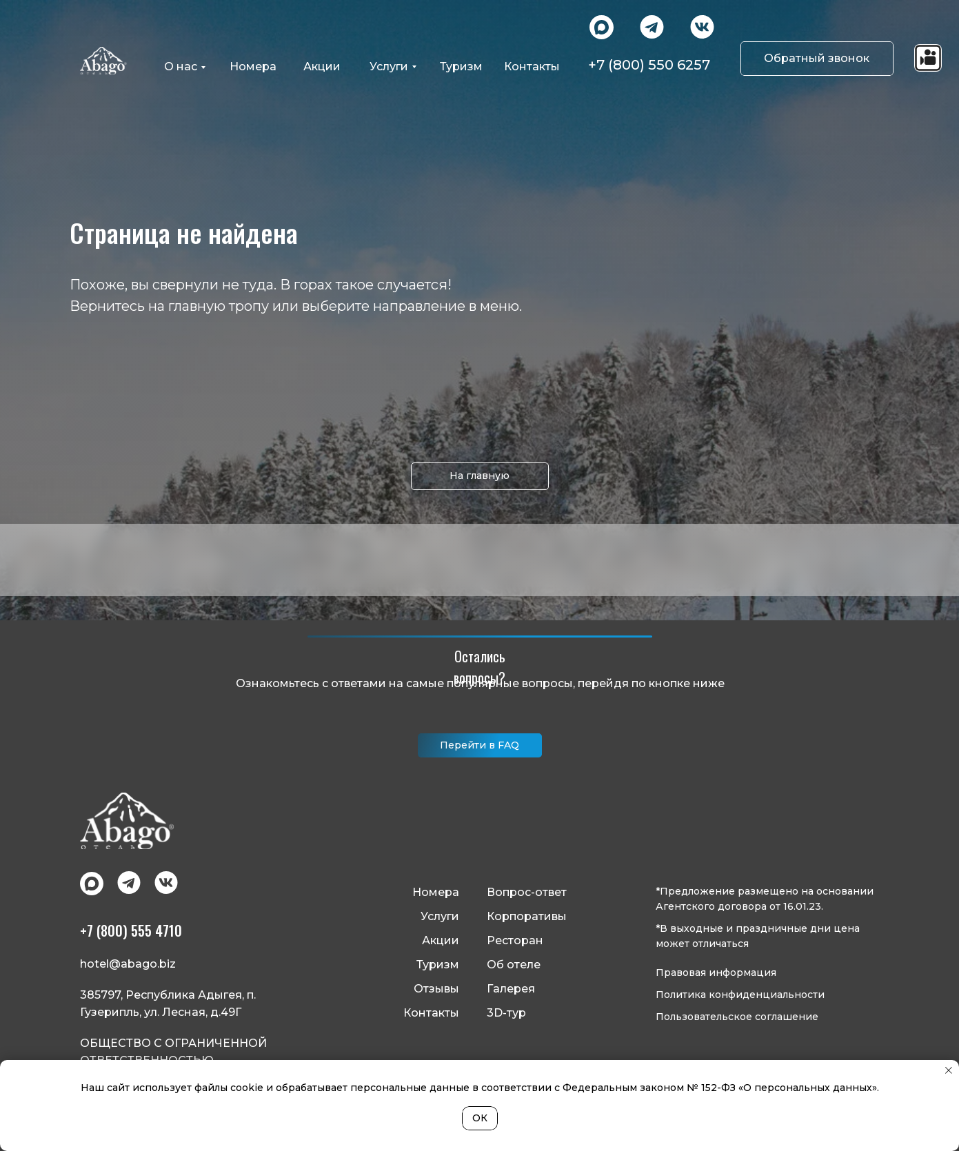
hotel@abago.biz (128, 963)
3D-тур (506, 1012)
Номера (435, 892)
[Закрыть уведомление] (949, 1070)
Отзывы (436, 988)
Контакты (431, 1012)
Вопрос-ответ (527, 892)
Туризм (437, 964)
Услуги (440, 916)
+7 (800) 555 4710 (131, 930)
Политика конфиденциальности (740, 994)
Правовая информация (716, 972)
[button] (817, 58)
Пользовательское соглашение (737, 1016)
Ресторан (515, 940)
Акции (440, 940)
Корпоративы (527, 916)
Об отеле (514, 964)
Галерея (511, 988)
